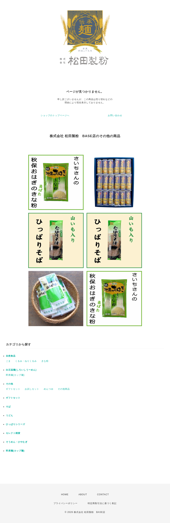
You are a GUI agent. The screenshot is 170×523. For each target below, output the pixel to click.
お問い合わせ (115, 115)
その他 (9, 384)
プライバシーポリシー (66, 503)
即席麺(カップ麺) (15, 375)
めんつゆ (48, 389)
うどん (9, 415)
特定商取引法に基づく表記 (102, 503)
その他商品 (64, 389)
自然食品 (11, 356)
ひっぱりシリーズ (15, 424)
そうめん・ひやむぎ (17, 442)
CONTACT (103, 494)
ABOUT (82, 494)
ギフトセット (13, 389)
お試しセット (32, 389)
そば (8, 406)
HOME (64, 494)
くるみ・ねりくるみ (26, 361)
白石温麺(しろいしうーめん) (21, 370)
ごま (8, 361)
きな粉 (45, 361)
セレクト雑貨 (13, 433)
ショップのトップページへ (55, 115)
